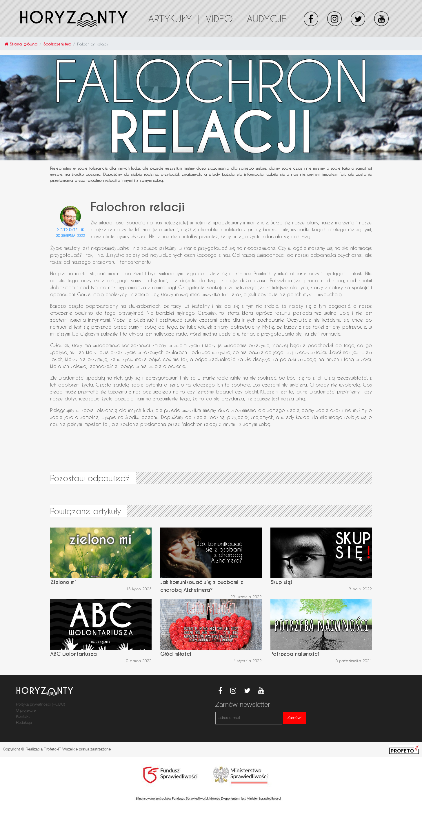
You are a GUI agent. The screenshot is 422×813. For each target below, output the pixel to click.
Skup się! (281, 582)
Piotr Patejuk (70, 229)
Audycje (266, 18)
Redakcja (24, 723)
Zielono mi (63, 582)
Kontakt (23, 717)
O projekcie (26, 711)
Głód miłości (175, 654)
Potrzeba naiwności (294, 654)
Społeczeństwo (57, 43)
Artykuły (174, 18)
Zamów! (294, 718)
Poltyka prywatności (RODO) (40, 705)
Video (223, 18)
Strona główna (21, 43)
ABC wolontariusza (73, 654)
